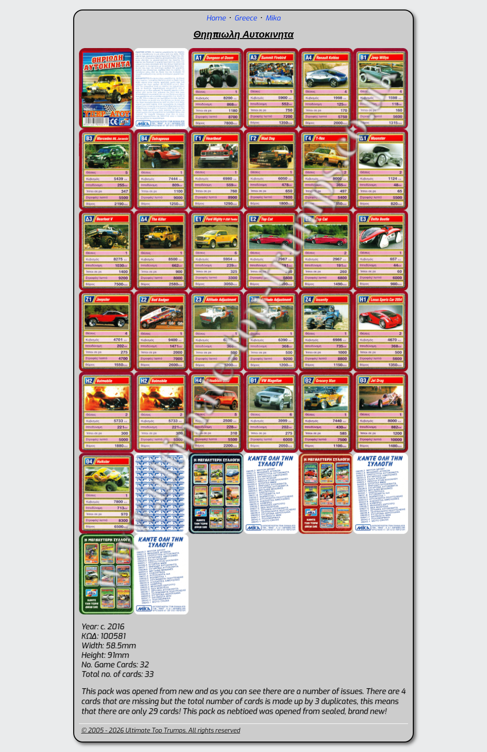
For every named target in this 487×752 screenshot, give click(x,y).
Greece (245, 18)
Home (216, 18)
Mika (273, 18)
